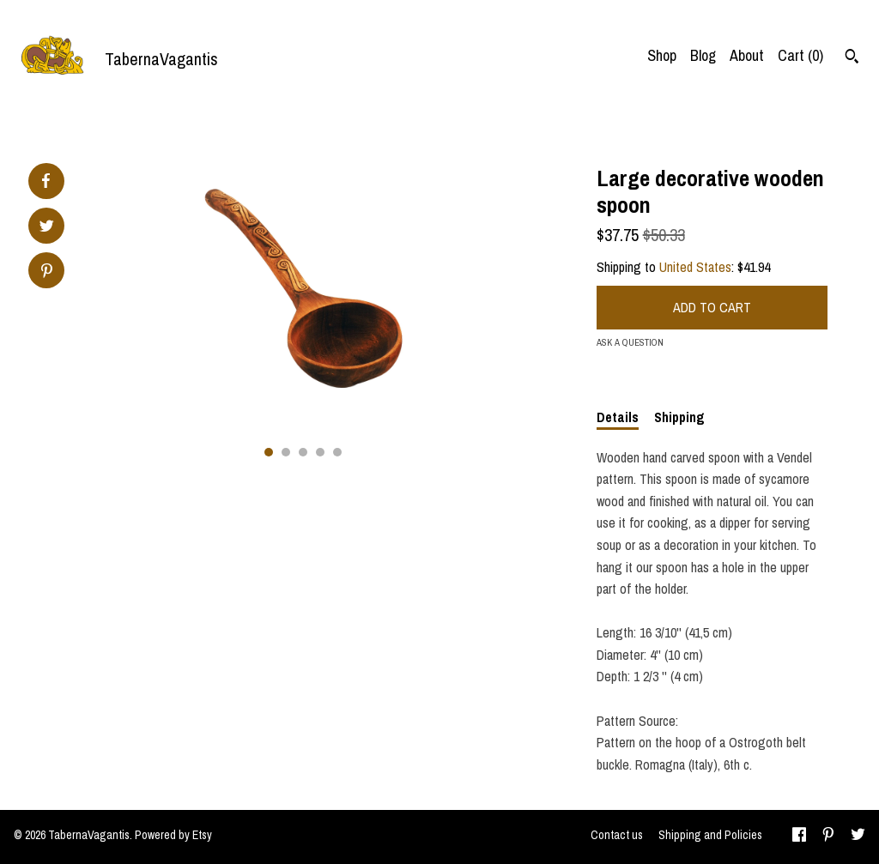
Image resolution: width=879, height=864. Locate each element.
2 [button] (286, 452)
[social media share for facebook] (45, 181)
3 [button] (303, 452)
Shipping (679, 417)
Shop (661, 55)
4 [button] (320, 452)
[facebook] (799, 836)
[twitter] (858, 836)
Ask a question (630, 342)
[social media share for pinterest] (46, 272)
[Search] (852, 58)
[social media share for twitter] (46, 228)
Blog (703, 55)
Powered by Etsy (173, 835)
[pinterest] (828, 836)
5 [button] (337, 452)
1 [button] (268, 452)
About (747, 55)
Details (618, 417)
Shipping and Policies (710, 835)
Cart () (800, 55)
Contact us (617, 835)
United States (695, 266)
